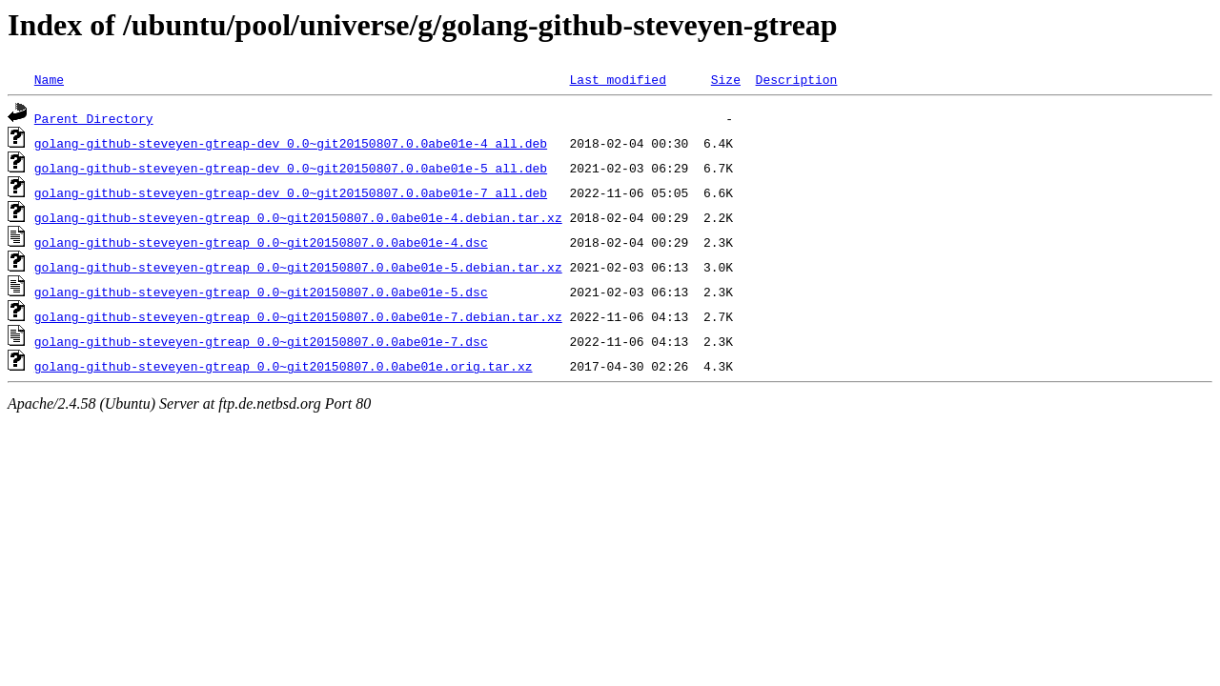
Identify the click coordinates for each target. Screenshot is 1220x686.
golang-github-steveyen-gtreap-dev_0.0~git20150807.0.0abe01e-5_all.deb (290, 167)
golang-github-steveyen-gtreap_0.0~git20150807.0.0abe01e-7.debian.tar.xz (298, 316)
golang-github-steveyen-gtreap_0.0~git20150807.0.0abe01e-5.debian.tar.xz (298, 266)
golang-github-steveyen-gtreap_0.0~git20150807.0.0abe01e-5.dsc (261, 291)
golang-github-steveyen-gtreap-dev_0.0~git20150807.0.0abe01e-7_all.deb (290, 192)
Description (796, 79)
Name (49, 79)
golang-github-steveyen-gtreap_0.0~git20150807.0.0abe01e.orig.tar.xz (283, 365)
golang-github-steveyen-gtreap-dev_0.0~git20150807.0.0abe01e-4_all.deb (290, 142)
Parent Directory (93, 118)
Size (726, 79)
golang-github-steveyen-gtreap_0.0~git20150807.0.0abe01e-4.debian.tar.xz (298, 217)
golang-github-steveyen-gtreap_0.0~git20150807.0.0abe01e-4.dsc (261, 242)
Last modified (617, 79)
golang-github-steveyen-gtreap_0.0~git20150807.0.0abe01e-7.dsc (261, 341)
